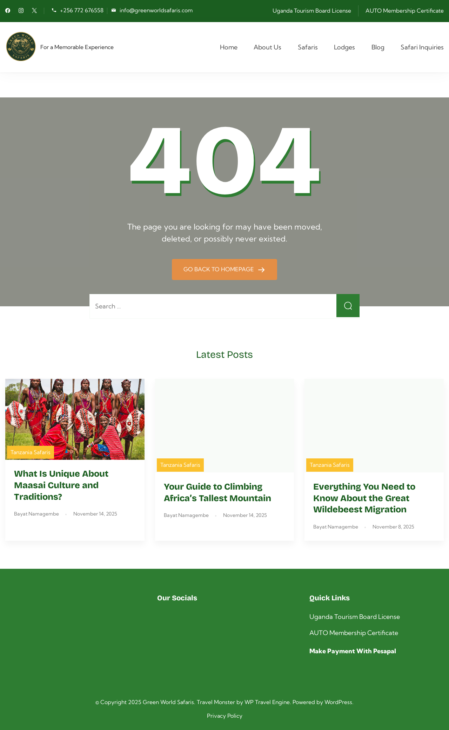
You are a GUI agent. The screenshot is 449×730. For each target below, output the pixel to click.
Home (228, 47)
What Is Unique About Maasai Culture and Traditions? (61, 485)
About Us (267, 47)
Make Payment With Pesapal (352, 651)
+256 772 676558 (81, 10)
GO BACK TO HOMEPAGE (219, 269)
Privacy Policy (224, 715)
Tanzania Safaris (31, 452)
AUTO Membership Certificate (405, 10)
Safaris (308, 47)
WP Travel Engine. (267, 701)
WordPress (338, 701)
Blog (377, 47)
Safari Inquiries (422, 47)
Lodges (344, 47)
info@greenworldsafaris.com (156, 10)
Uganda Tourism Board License (312, 10)
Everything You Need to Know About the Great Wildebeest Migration (364, 498)
